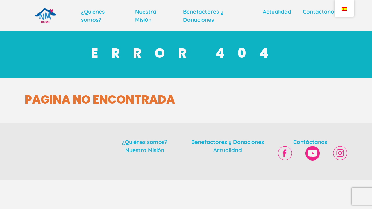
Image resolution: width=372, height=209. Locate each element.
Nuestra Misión (144, 150)
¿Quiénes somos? (144, 141)
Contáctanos (320, 11)
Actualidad (277, 11)
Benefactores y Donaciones (227, 141)
